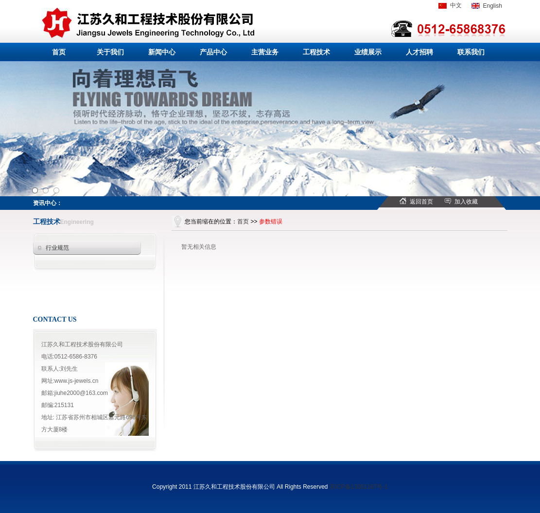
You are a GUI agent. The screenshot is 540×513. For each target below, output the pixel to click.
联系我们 (471, 52)
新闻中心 (161, 52)
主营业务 (265, 52)
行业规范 (57, 247)
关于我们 (110, 52)
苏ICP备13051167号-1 (359, 486)
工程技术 (316, 52)
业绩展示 (368, 52)
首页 (59, 52)
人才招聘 (419, 52)
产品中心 (213, 52)
